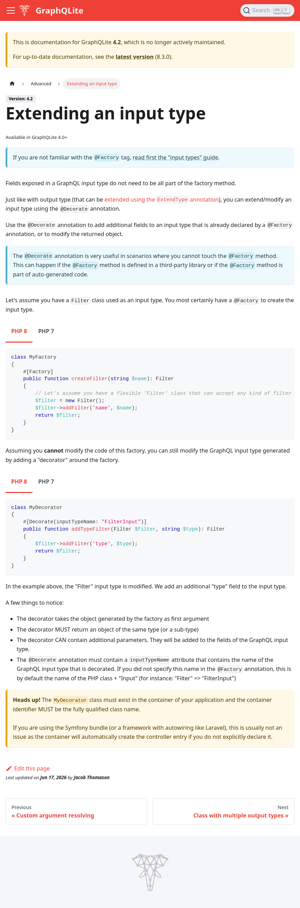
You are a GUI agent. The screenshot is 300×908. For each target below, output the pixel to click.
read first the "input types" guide (175, 157)
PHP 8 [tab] (19, 331)
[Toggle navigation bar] (11, 10)
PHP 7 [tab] (46, 331)
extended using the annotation (161, 199)
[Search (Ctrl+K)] (267, 10)
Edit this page (28, 768)
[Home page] (12, 83)
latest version (134, 57)
